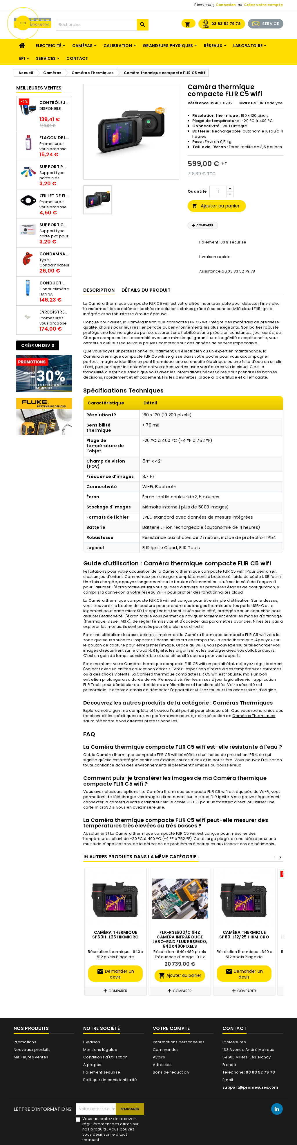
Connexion (226, 4)
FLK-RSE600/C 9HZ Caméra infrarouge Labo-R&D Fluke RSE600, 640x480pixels (180, 939)
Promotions (25, 1042)
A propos (92, 1064)
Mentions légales (100, 1049)
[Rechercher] (102, 25)
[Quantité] (218, 191)
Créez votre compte (263, 4)
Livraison (91, 1042)
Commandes (166, 1049)
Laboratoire (247, 46)
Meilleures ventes (31, 1057)
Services (46, 58)
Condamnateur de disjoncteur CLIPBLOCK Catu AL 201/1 (54, 254)
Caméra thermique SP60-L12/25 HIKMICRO (244, 934)
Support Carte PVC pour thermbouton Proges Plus (54, 225)
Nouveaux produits (32, 1049)
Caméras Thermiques (253, 715)
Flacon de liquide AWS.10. (54, 137)
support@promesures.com (250, 1087)
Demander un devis (115, 974)
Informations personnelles (179, 1042)
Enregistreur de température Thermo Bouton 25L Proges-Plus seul (54, 312)
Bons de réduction (171, 1072)
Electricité (48, 46)
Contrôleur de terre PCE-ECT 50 (54, 102)
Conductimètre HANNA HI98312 (54, 283)
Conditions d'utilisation (105, 1057)
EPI (22, 58)
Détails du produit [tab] (146, 290)
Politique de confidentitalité (110, 1080)
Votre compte (171, 1028)
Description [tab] (99, 290)
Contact (77, 58)
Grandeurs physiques (168, 46)
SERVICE (270, 23)
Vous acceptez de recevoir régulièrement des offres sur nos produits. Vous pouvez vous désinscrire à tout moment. (110, 1129)
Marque (247, 103)
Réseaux (213, 46)
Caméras (82, 46)
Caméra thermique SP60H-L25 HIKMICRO (115, 934)
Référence (198, 103)
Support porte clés (54, 166)
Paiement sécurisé (101, 1072)
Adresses (162, 1064)
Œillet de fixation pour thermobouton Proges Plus (54, 195)
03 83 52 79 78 (226, 23)
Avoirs (159, 1057)
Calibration (118, 46)
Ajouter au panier (216, 206)
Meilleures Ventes (38, 88)
